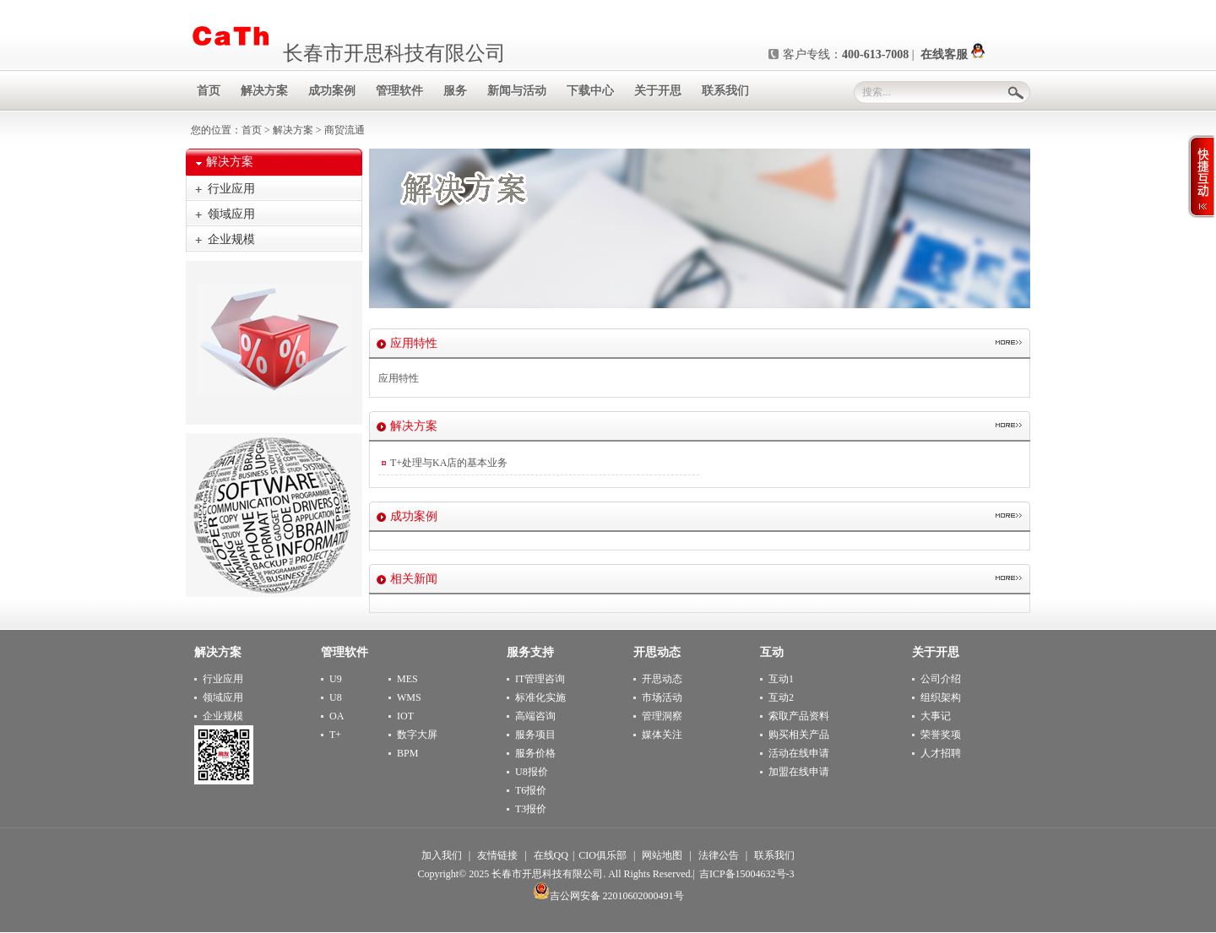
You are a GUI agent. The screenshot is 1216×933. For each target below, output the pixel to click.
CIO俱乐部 (602, 855)
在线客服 (952, 54)
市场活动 (662, 697)
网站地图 (662, 855)
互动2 (781, 697)
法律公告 (718, 855)
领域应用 (231, 214)
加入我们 (441, 855)
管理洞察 (662, 716)
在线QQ (551, 855)
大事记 (935, 716)
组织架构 (940, 697)
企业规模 (231, 239)
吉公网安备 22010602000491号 (608, 896)
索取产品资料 (798, 716)
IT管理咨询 (540, 679)
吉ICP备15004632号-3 (747, 874)
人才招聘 (940, 753)
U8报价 (531, 772)
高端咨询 (535, 716)
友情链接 (497, 855)
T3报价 (530, 809)
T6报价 (530, 790)
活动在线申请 (798, 753)
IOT (405, 716)
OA (336, 716)
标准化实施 (540, 697)
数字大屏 (417, 734)
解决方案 (293, 130)
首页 (252, 130)
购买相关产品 (798, 734)
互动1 (781, 679)
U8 (335, 697)
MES (407, 679)
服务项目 (535, 734)
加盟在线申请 (798, 772)
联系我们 (774, 855)
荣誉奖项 (940, 734)
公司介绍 (940, 679)
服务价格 (535, 753)
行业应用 (231, 188)
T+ (335, 734)
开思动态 (662, 679)
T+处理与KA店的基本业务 (449, 463)
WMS (409, 697)
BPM (407, 753)
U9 (335, 679)
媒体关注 (662, 734)
